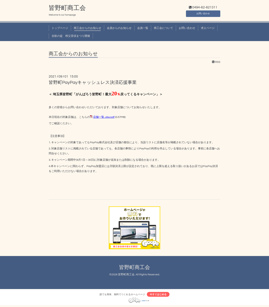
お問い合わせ (203, 13)
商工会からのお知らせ (87, 28)
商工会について (163, 28)
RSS (216, 62)
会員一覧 (142, 28)
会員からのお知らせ (119, 28)
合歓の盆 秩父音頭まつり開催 (71, 36)
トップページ (60, 28)
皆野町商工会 (67, 8)
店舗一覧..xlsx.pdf (103, 118)
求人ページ (208, 28)
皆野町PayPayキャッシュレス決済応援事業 (93, 83)
